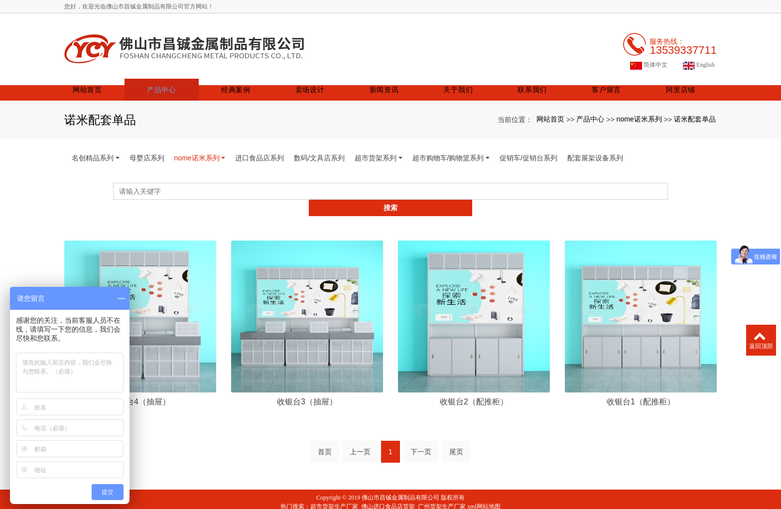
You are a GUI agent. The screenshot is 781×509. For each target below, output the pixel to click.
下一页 (420, 428)
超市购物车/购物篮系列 (448, 151)
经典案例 (245, 83)
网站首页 (100, 83)
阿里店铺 (680, 83)
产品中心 (173, 83)
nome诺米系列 (639, 112)
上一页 (360, 428)
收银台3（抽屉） (307, 378)
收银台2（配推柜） (474, 378)
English (699, 58)
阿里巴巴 (405, 492)
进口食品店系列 (259, 151)
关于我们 (463, 83)
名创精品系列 (93, 151)
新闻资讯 (390, 83)
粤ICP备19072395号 (390, 501)
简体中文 (648, 58)
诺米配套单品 (695, 112)
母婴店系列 (147, 151)
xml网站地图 (484, 483)
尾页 (456, 428)
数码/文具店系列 (319, 151)
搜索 (668, 184)
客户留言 (608, 83)
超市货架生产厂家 (334, 483)
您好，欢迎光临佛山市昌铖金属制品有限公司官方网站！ (139, 6)
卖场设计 (318, 83)
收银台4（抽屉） (140, 378)
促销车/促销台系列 (528, 151)
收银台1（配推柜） (641, 378)
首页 (325, 428)
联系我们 (535, 83)
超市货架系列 (375, 151)
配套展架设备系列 (595, 151)
